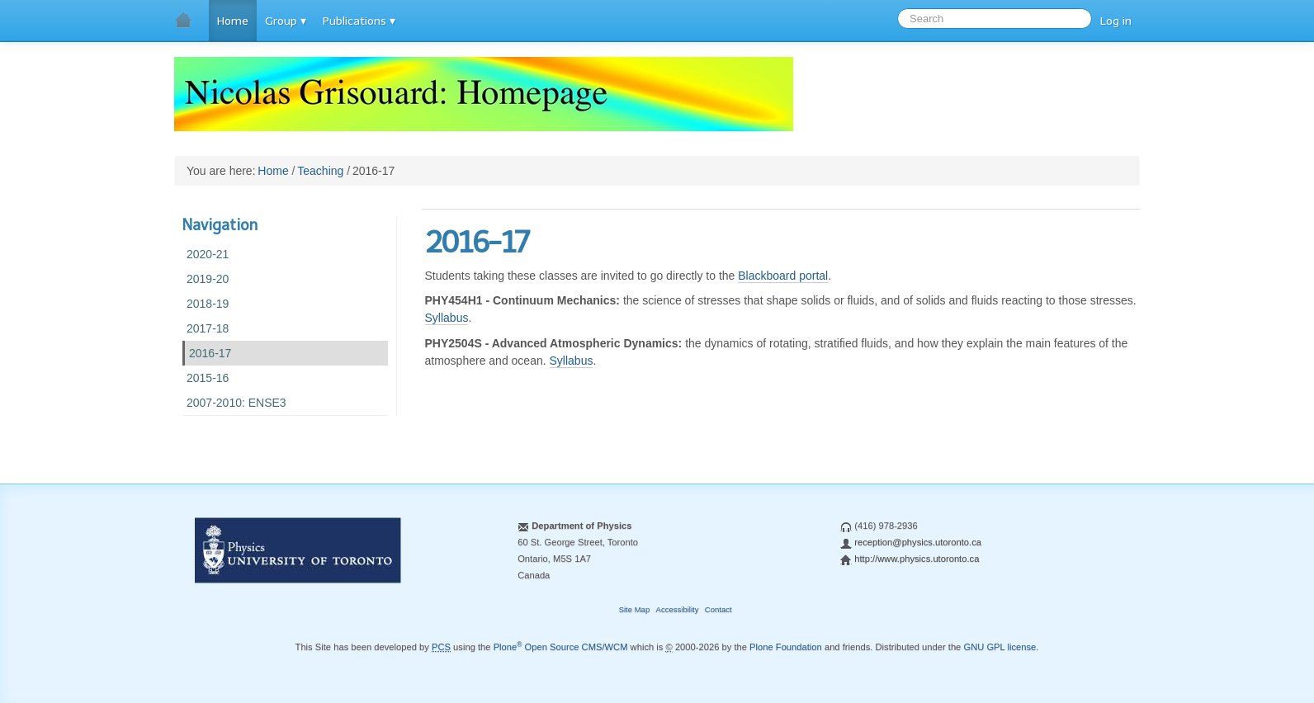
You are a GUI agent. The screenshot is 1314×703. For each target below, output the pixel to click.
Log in (1116, 21)
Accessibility (677, 609)
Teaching (320, 170)
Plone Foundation (785, 647)
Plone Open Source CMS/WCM (561, 647)
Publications (354, 21)
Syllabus (447, 317)
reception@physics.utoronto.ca (917, 542)
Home (232, 21)
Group (281, 21)
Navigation (220, 225)
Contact (718, 609)
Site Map (634, 609)
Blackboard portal (783, 275)
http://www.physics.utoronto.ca (916, 559)
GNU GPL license (999, 647)
